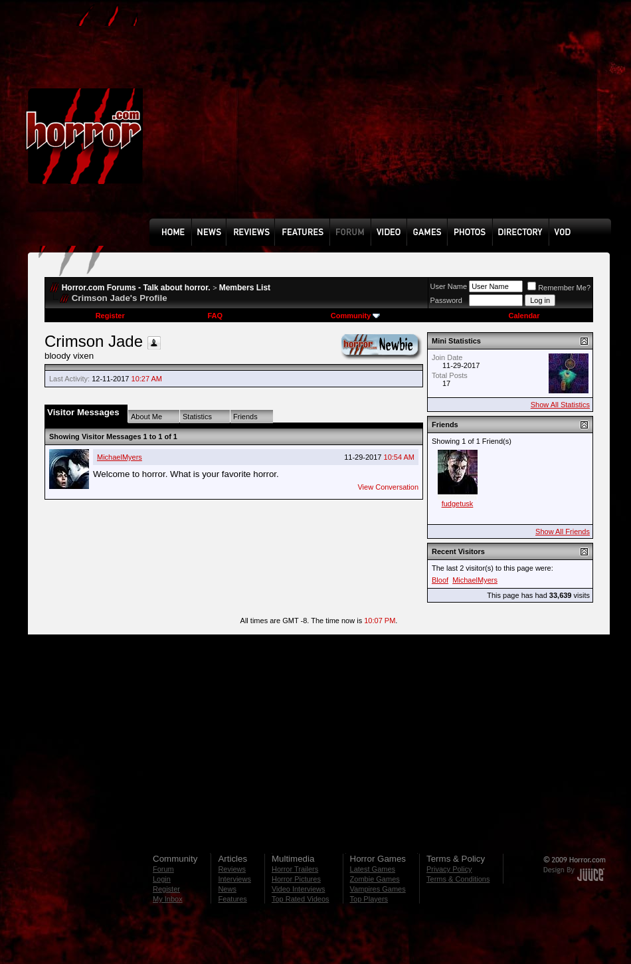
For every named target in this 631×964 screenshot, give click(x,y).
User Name (449, 286)
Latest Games (372, 869)
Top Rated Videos (300, 899)
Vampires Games (378, 889)
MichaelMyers (119, 457)
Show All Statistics (560, 405)
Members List (244, 287)
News (227, 889)
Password (446, 300)
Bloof (440, 580)
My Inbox (168, 899)
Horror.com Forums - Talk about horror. (136, 287)
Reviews (232, 869)
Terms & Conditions (458, 879)
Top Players (369, 899)
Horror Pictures (296, 879)
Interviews (234, 879)
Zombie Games (375, 879)
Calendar (523, 316)
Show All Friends (562, 531)
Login (162, 879)
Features (232, 899)
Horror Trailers (295, 869)
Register (110, 316)
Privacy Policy (449, 869)
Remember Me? (558, 288)
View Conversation (387, 487)
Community (356, 316)
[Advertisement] (330, 119)
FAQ (215, 316)
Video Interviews (298, 889)
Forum (163, 869)
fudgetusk (458, 504)
